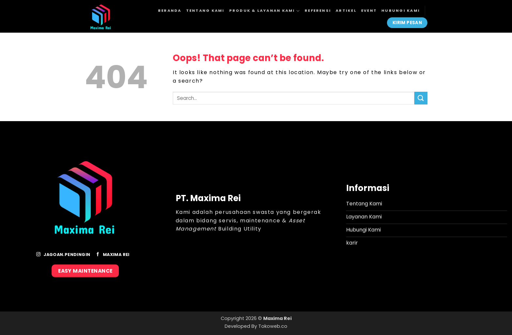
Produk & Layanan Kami (264, 11)
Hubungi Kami (400, 10)
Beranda (170, 10)
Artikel (346, 10)
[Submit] (420, 98)
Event (369, 10)
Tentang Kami (205, 10)
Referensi (318, 10)
